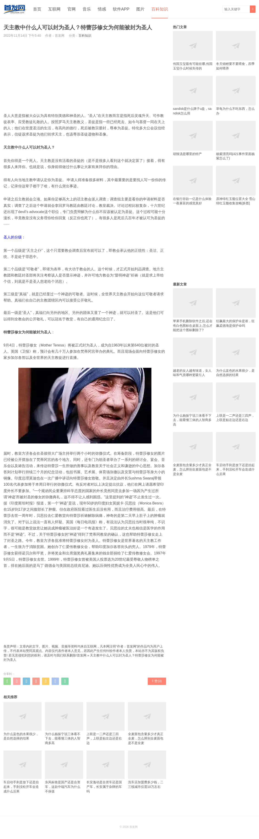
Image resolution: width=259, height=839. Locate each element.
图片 (140, 9)
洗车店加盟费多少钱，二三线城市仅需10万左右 (147, 769)
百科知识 (159, 9)
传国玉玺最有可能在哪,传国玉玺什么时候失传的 (193, 50)
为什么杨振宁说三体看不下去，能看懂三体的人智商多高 (64, 723)
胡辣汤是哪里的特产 (193, 138)
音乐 (87, 9)
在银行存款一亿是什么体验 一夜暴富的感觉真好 (193, 185)
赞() (157, 681)
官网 (71, 9)
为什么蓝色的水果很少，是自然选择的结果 (22, 721)
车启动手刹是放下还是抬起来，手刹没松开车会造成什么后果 (22, 771)
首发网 (81, 655)
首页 (37, 9)
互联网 (54, 9)
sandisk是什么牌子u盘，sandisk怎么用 (193, 95)
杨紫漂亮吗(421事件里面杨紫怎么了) (236, 140)
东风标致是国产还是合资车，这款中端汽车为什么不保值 (64, 771)
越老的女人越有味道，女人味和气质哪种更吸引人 (193, 357)
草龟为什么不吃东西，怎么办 (236, 95)
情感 (102, 9)
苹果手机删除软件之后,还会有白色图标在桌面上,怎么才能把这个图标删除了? (193, 310)
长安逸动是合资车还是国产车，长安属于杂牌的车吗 (105, 771)
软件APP (121, 9)
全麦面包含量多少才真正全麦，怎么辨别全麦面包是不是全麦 (147, 723)
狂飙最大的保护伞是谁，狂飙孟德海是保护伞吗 (236, 307)
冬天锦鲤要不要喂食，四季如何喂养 (236, 50)
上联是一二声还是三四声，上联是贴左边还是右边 (105, 723)
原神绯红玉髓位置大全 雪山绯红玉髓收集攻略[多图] (236, 185)
